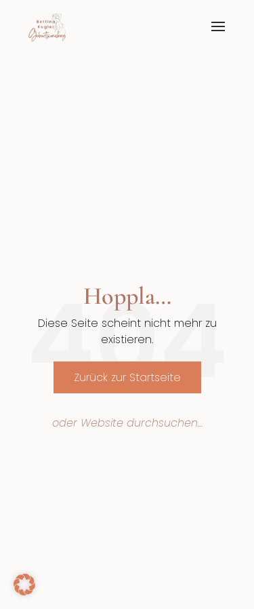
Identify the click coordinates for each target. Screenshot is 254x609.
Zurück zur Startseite (127, 377)
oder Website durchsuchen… (127, 423)
